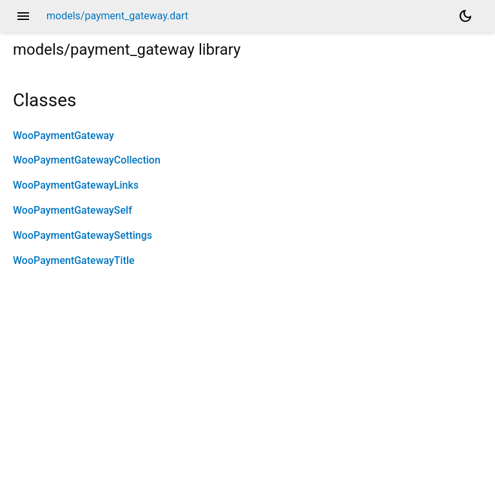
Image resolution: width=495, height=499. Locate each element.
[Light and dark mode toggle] (465, 16)
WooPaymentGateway (63, 135)
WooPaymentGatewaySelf (72, 210)
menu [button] (23, 16)
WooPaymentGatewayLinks (76, 185)
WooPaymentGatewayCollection (86, 160)
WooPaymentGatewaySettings (82, 235)
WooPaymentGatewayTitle (74, 260)
